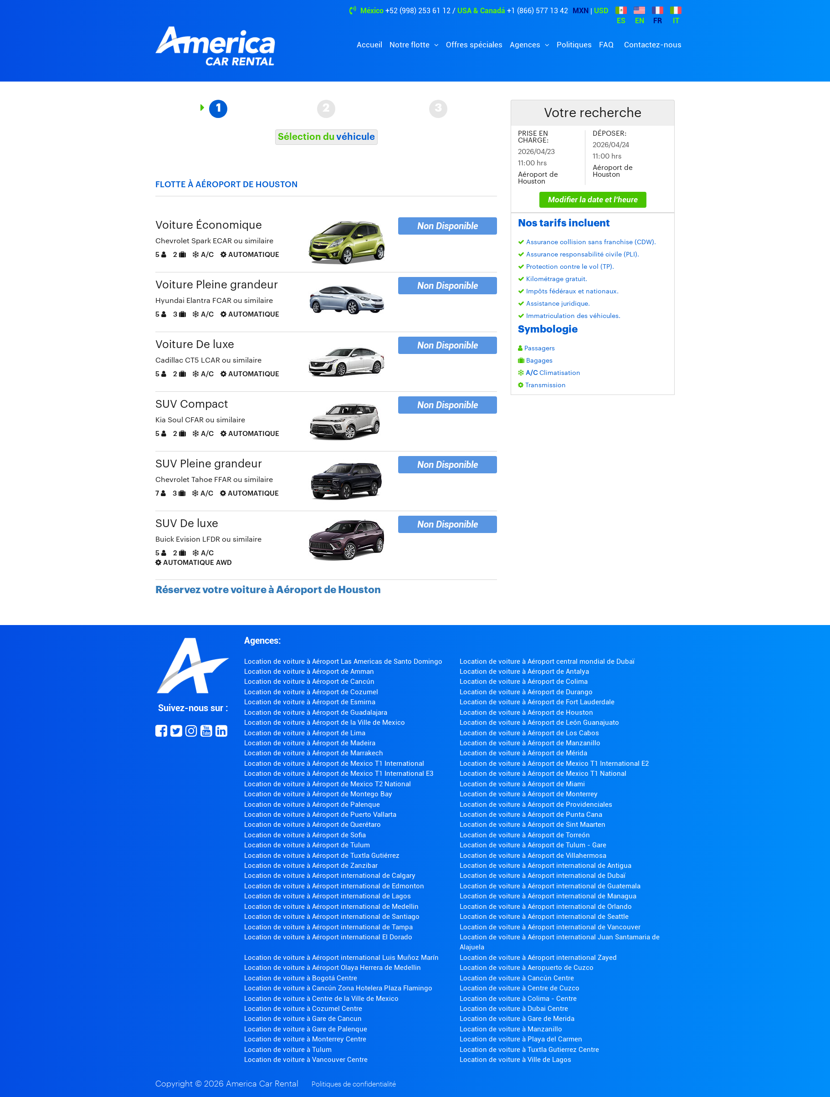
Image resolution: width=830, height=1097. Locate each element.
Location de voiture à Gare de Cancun (303, 1019)
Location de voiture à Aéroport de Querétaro (312, 824)
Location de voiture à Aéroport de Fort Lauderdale (537, 702)
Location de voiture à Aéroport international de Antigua (545, 865)
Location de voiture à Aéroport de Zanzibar (311, 865)
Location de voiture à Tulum (288, 1050)
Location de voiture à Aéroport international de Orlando (546, 906)
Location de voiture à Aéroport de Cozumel (311, 692)
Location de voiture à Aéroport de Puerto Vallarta (320, 814)
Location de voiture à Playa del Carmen (521, 1039)
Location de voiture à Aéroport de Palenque (312, 804)
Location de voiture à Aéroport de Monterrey (529, 794)
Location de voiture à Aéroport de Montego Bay (318, 794)
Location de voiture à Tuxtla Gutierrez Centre (529, 1050)
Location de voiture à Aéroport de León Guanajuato (539, 722)
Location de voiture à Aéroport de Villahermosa (533, 855)
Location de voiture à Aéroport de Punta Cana (531, 814)
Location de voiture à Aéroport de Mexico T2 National (327, 784)
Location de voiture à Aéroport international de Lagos (327, 896)
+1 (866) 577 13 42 (537, 10)
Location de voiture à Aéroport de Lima (304, 733)
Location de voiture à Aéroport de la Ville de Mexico (324, 722)
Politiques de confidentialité (354, 1084)
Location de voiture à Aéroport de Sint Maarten (532, 824)
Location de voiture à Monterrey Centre (305, 1039)
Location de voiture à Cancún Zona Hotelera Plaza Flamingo (338, 988)
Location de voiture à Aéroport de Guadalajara (315, 712)
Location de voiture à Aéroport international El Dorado (328, 937)
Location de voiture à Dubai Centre (514, 1009)
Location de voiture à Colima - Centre (518, 998)
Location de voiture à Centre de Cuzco (519, 988)
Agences (526, 44)
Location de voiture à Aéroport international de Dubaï (542, 875)
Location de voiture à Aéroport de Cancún (309, 681)
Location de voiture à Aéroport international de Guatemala (550, 886)
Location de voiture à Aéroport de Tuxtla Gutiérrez (322, 855)
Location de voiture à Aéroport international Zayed (538, 957)
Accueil (369, 44)
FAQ (606, 44)
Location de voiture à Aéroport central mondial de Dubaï (547, 661)
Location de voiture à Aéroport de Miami (522, 784)
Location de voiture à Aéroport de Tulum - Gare (533, 845)
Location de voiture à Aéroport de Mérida (523, 753)
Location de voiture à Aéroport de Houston (526, 712)
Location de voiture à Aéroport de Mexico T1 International (334, 763)
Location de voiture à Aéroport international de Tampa (328, 927)
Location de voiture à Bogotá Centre (300, 978)
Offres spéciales (474, 44)
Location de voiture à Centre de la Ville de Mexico (321, 998)
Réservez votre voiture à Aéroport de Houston (268, 590)
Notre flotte (410, 44)
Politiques (574, 44)
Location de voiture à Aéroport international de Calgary (329, 875)
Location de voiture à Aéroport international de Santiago (332, 916)
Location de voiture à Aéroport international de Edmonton (334, 886)
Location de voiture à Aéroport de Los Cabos (529, 733)
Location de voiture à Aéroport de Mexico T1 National (543, 773)
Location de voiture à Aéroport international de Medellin (331, 906)
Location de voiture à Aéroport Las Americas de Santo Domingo (343, 661)
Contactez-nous (652, 44)
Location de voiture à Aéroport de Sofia (305, 835)
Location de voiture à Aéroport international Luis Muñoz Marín (341, 957)
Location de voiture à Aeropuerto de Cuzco (527, 968)
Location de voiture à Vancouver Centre (306, 1060)
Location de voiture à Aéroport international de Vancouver (550, 927)
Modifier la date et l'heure (593, 199)
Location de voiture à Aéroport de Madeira (309, 743)
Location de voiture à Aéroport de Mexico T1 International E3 (338, 773)
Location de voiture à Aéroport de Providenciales (536, 804)
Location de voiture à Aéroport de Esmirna (309, 702)
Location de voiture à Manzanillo (511, 1029)
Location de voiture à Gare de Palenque (305, 1029)
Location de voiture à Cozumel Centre (303, 1009)
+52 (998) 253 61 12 (418, 10)
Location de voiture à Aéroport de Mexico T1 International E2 (554, 763)
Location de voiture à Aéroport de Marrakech (313, 753)
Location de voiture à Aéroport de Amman (309, 671)
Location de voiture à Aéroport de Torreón (525, 835)
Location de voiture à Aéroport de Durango (526, 692)
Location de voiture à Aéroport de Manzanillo (530, 743)
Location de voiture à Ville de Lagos (515, 1060)
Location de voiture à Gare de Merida (517, 1019)
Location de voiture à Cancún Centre (517, 978)
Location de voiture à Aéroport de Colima (524, 681)
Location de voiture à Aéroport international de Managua (548, 896)
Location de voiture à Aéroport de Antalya (524, 671)
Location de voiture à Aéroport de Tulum (307, 845)
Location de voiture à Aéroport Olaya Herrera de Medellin (332, 968)
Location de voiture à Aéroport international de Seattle (544, 916)
